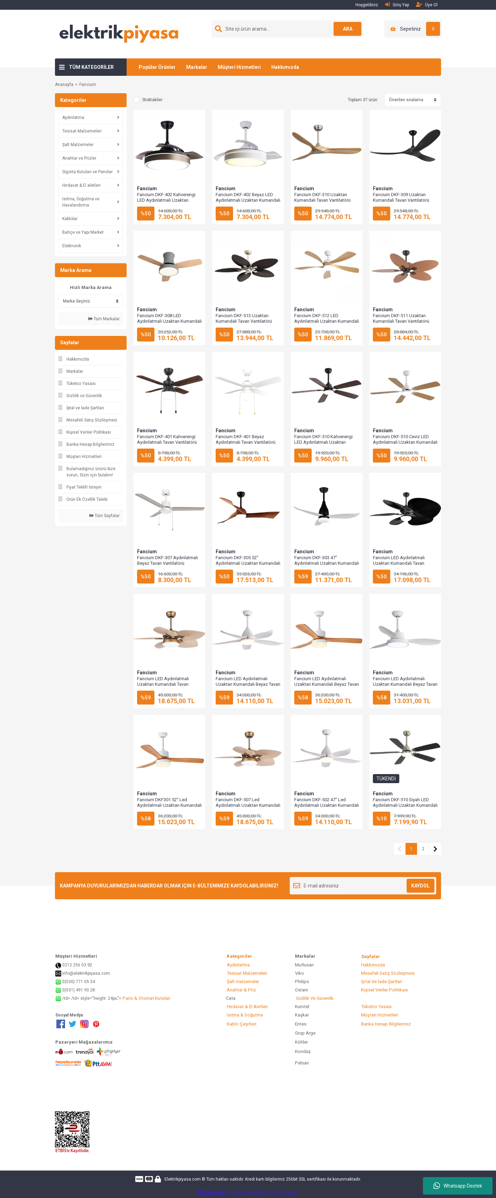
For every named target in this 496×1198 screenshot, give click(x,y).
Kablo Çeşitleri (241, 1024)
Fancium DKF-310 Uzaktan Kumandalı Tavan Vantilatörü (322, 197)
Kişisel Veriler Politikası (384, 989)
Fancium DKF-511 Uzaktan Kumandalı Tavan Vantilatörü (401, 318)
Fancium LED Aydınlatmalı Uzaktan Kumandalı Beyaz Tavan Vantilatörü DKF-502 (248, 684)
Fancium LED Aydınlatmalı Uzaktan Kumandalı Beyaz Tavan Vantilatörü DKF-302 (405, 684)
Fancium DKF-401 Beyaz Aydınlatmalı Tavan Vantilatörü (245, 439)
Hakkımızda (285, 67)
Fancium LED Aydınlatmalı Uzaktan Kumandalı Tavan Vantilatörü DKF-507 (163, 684)
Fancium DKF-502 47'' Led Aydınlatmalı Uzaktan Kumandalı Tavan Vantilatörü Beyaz (326, 805)
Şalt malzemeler (242, 981)
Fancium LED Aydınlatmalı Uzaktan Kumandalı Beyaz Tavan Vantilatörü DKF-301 (326, 684)
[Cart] (413, 29)
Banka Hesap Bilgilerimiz (385, 1024)
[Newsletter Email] (363, 885)
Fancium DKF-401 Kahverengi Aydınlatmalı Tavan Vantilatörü (167, 439)
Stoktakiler (152, 99)
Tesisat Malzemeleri (246, 973)
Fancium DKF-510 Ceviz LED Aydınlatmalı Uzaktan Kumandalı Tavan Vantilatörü (405, 442)
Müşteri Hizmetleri (239, 67)
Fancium (87, 84)
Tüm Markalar (104, 318)
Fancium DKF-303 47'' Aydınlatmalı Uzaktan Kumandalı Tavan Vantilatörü (326, 563)
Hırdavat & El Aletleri (247, 1006)
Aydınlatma (238, 964)
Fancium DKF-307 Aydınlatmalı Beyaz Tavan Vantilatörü (167, 560)
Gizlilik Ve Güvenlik (314, 998)
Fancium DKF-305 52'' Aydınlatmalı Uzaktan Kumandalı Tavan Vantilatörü (248, 563)
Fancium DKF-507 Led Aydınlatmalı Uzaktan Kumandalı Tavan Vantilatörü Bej (248, 805)
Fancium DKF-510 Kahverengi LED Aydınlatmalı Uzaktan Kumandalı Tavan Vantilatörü (323, 442)
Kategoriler (249, 956)
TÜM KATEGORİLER (91, 67)
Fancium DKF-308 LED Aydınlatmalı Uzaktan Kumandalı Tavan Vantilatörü (169, 321)
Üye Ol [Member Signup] (427, 4)
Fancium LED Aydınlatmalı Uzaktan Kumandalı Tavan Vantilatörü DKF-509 (399, 563)
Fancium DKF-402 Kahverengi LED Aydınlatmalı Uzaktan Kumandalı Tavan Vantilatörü (166, 200)
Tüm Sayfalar (104, 515)
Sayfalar (370, 956)
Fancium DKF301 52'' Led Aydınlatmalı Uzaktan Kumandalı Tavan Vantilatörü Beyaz (169, 805)
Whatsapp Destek (457, 1186)
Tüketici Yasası (376, 1006)
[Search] (287, 29)
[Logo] (119, 33)
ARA (347, 29)
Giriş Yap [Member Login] (397, 4)
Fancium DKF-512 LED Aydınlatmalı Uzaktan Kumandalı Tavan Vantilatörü (326, 321)
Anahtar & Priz (241, 989)
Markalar (196, 67)
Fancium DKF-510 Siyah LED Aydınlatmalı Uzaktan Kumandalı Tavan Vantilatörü (405, 805)
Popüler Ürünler (157, 67)
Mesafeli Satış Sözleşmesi (387, 973)
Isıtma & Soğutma (244, 1015)
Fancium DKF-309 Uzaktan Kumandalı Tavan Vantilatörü (401, 197)
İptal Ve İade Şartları (381, 981)
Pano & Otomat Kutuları (145, 998)
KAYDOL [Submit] (420, 886)
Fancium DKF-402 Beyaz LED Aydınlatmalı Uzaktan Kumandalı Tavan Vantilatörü (248, 200)
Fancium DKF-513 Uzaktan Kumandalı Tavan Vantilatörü (244, 318)
